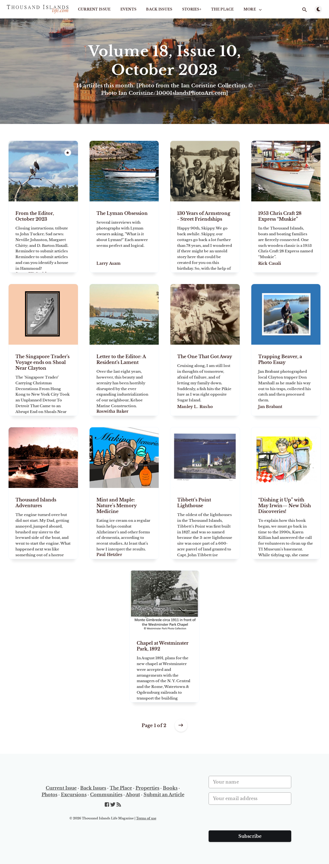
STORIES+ (191, 9)
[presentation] (250, 819)
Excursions (74, 794)
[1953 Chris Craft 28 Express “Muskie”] (286, 236)
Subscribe (250, 836)
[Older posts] (181, 725)
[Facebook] (107, 805)
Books (170, 788)
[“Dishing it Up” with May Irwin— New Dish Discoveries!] (286, 523)
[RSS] (119, 805)
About (133, 794)
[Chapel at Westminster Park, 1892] (164, 666)
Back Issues (159, 9)
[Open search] (304, 9)
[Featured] (67, 152)
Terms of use (146, 818)
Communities (106, 794)
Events (128, 9)
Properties (147, 788)
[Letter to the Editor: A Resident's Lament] (124, 380)
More (253, 9)
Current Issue (94, 9)
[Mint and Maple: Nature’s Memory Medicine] (124, 523)
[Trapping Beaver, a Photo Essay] (286, 380)
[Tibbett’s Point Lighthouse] (205, 523)
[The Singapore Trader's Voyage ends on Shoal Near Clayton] (43, 380)
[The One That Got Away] (205, 380)
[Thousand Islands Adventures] (43, 523)
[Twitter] (113, 805)
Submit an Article (164, 794)
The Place (222, 9)
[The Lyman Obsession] (124, 236)
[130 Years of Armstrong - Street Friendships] (205, 236)
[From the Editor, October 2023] (43, 236)
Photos (49, 794)
